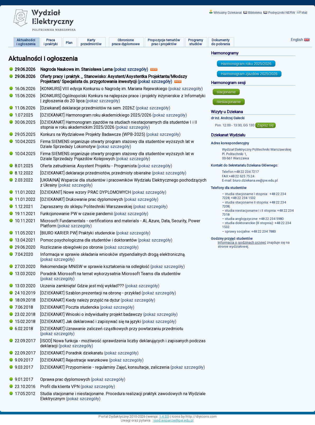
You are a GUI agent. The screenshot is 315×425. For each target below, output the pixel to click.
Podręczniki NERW (281, 13)
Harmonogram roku (246, 64)
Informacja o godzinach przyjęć (242, 242)
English (297, 39)
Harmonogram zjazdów (249, 74)
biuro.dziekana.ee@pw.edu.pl (255, 180)
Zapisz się (265, 125)
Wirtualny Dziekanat (228, 13)
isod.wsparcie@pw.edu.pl (173, 420)
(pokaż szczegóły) (131, 69)
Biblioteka (255, 13)
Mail (304, 13)
